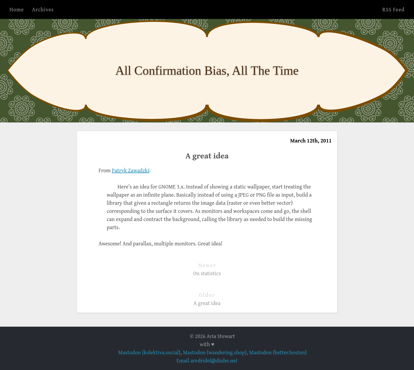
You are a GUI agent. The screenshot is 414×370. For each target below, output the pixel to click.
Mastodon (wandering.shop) (215, 352)
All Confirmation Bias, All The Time (207, 70)
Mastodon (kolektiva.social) (149, 352)
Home (16, 9)
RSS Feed (393, 9)
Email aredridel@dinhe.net (207, 360)
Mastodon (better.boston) (278, 352)
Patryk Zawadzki (130, 170)
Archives (43, 9)
